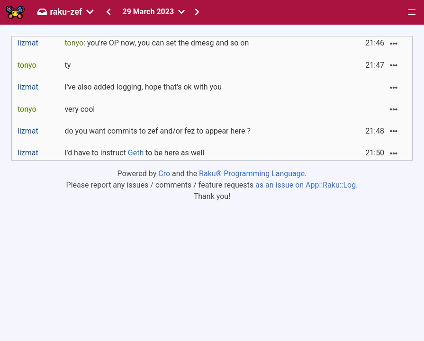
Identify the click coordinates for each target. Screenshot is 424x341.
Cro (164, 173)
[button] (411, 12)
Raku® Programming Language (252, 173)
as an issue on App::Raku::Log (305, 184)
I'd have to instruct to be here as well (134, 152)
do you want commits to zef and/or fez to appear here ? (157, 130)
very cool (79, 109)
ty (67, 65)
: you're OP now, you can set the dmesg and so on (156, 42)
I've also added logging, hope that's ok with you (143, 86)
